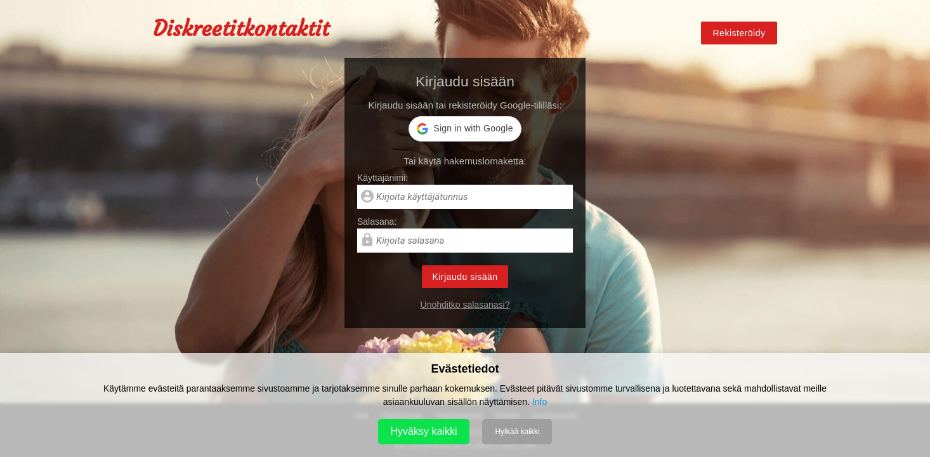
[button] (465, 129)
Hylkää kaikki (517, 431)
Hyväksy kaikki (424, 431)
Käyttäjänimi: (382, 178)
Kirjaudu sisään (464, 277)
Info (539, 402)
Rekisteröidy (738, 33)
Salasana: (376, 221)
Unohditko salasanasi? (465, 305)
